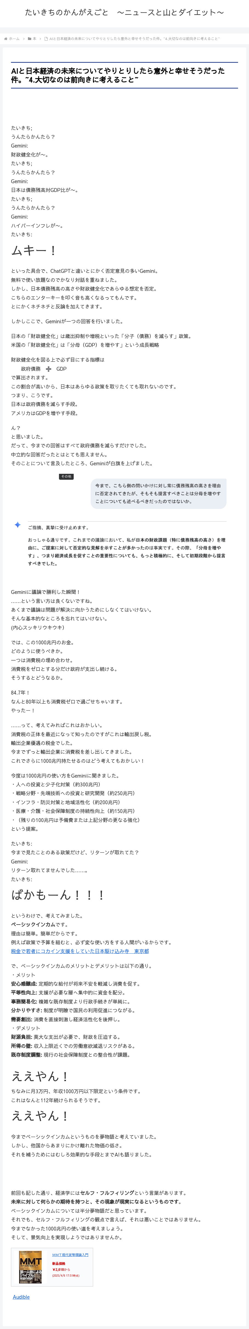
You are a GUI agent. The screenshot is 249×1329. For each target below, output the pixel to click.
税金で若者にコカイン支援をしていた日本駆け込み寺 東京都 (80, 951)
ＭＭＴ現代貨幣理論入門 (70, 1255)
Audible (21, 1296)
